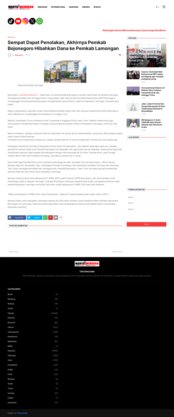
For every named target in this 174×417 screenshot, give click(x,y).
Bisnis (33, 294)
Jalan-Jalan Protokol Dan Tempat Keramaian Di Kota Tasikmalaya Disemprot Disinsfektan (153, 107)
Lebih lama (116, 251)
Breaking (42, 7)
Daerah (86, 7)
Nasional (74, 7)
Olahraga (33, 355)
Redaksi (33, 379)
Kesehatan (33, 341)
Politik (33, 369)
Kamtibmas (33, 336)
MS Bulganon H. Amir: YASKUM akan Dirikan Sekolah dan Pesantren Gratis (151, 123)
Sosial (33, 383)
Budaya (33, 303)
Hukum (33, 327)
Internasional (33, 332)
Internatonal (58, 7)
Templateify (22, 413)
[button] (157, 7)
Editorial (33, 317)
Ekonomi (33, 322)
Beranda (11, 37)
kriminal (33, 393)
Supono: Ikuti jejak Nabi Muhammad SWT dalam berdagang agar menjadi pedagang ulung (152, 75)
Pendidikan (33, 365)
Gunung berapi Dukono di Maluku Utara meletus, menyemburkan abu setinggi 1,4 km (153, 91)
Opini (33, 360)
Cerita (33, 308)
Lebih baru (13, 251)
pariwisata (33, 402)
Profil (33, 374)
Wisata (97, 7)
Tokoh (33, 388)
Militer (33, 346)
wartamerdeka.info (28, 95)
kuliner (33, 398)
